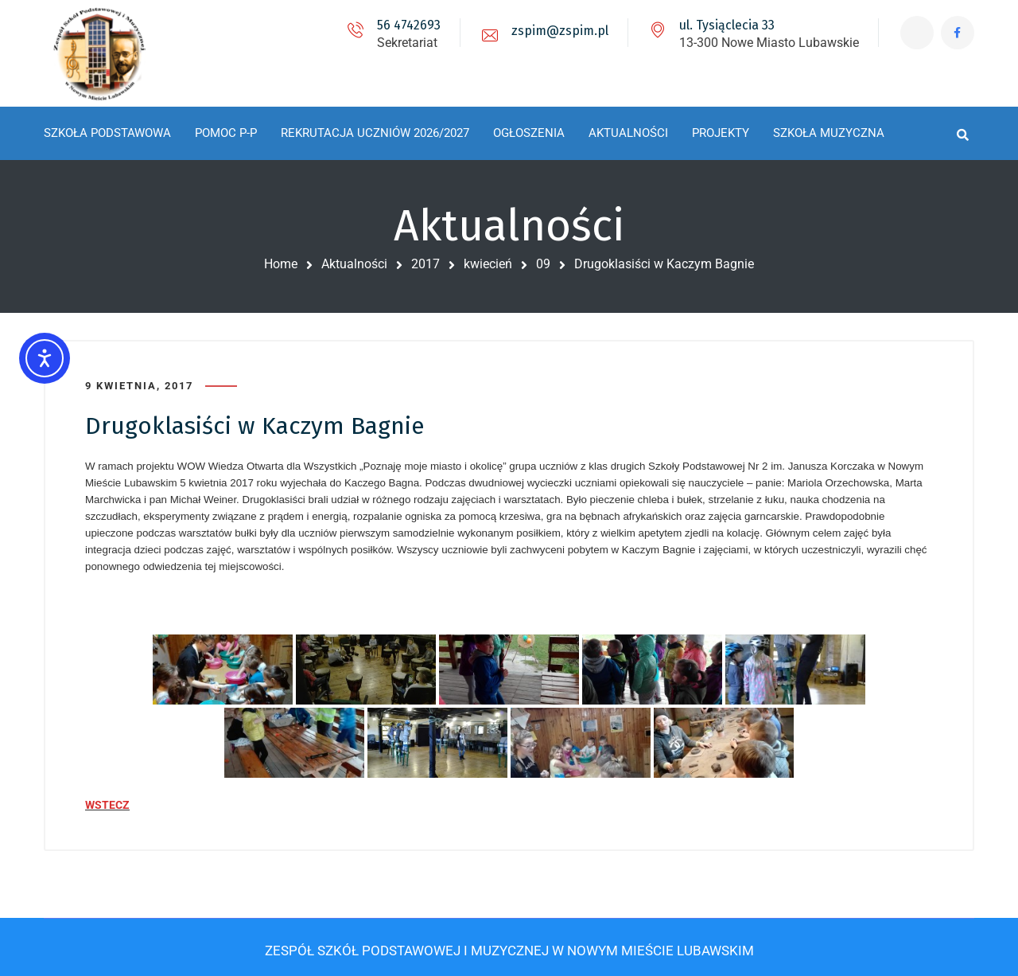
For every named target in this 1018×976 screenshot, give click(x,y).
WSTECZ (107, 801)
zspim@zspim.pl (555, 30)
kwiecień (488, 263)
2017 (425, 263)
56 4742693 (404, 25)
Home (280, 263)
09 (543, 263)
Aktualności (354, 263)
